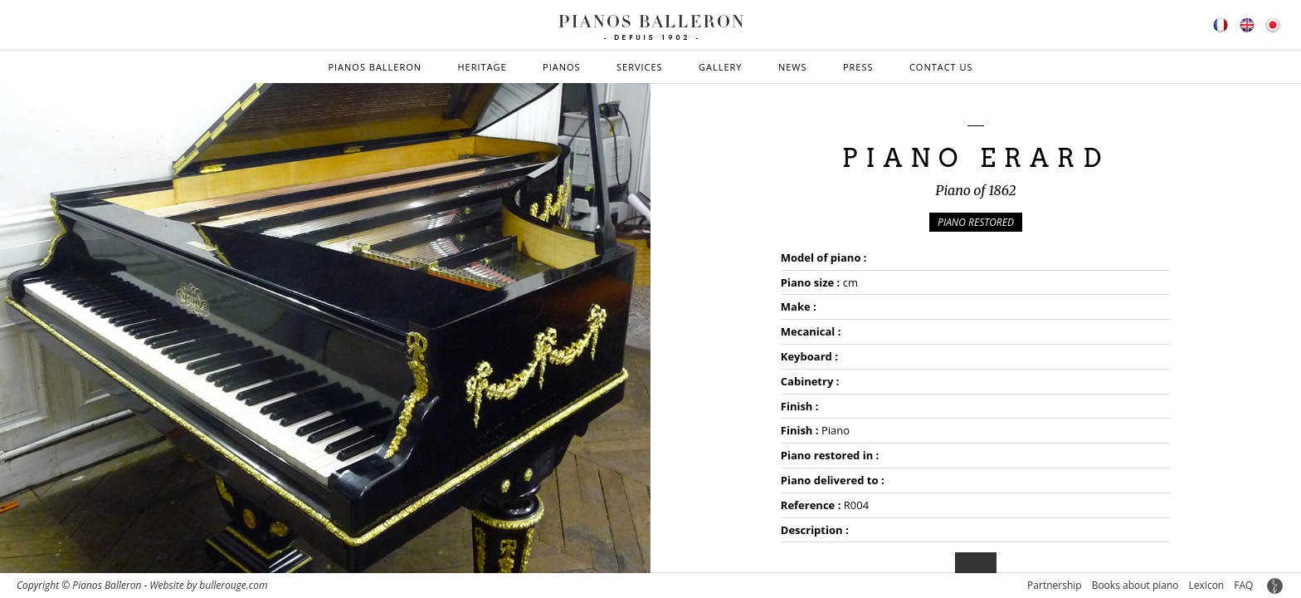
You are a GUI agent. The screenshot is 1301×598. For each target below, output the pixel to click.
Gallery (721, 67)
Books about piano (1135, 585)
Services (639, 67)
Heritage (481, 67)
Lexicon (1207, 585)
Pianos (562, 67)
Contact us (941, 67)
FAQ (1243, 585)
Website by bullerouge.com (208, 585)
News (792, 67)
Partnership (1054, 585)
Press (858, 67)
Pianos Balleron (374, 67)
